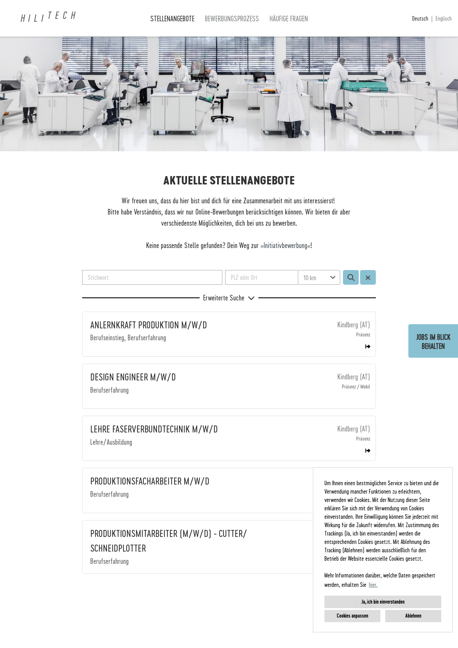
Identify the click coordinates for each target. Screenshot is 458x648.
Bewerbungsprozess (232, 18)
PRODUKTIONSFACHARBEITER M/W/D (149, 480)
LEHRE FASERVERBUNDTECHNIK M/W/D (154, 428)
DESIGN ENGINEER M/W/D (133, 376)
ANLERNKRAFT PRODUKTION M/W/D (148, 324)
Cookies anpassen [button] (352, 616)
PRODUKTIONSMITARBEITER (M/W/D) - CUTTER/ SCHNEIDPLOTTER (168, 540)
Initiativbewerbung (285, 245)
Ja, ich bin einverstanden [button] (383, 602)
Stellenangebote (172, 18)
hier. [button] (373, 584)
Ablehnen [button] (413, 616)
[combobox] (319, 277)
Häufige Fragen (289, 18)
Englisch (444, 18)
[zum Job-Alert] (433, 341)
